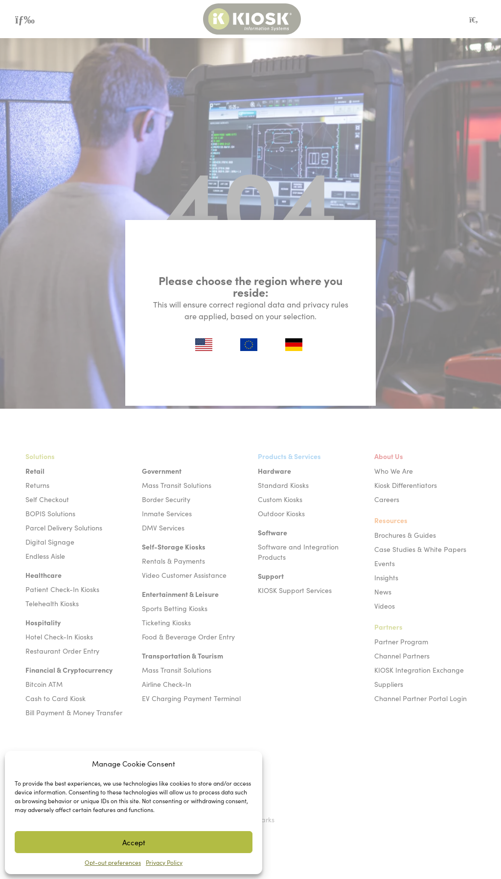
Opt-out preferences (113, 862)
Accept (133, 842)
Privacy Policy (164, 862)
